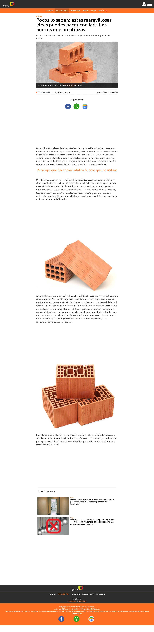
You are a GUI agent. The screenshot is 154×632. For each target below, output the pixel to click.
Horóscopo (103, 10)
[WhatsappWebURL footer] (77, 619)
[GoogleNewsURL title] (85, 106)
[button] (149, 4)
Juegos (86, 10)
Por (62, 92)
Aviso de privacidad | (72, 609)
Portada (49, 10)
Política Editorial (86, 609)
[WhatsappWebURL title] (77, 106)
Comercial (72, 601)
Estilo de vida (61, 10)
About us (96, 609)
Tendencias (75, 10)
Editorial (82, 601)
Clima (93, 10)
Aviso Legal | (59, 609)
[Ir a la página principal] (9, 4)
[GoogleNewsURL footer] (91, 619)
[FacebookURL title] (68, 106)
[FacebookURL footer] (61, 619)
